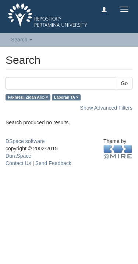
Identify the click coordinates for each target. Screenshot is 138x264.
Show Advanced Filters (106, 108)
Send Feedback (53, 163)
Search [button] (21, 40)
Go (124, 83)
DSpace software (25, 141)
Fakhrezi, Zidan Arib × (28, 97)
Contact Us (18, 163)
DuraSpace (18, 156)
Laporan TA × (66, 97)
